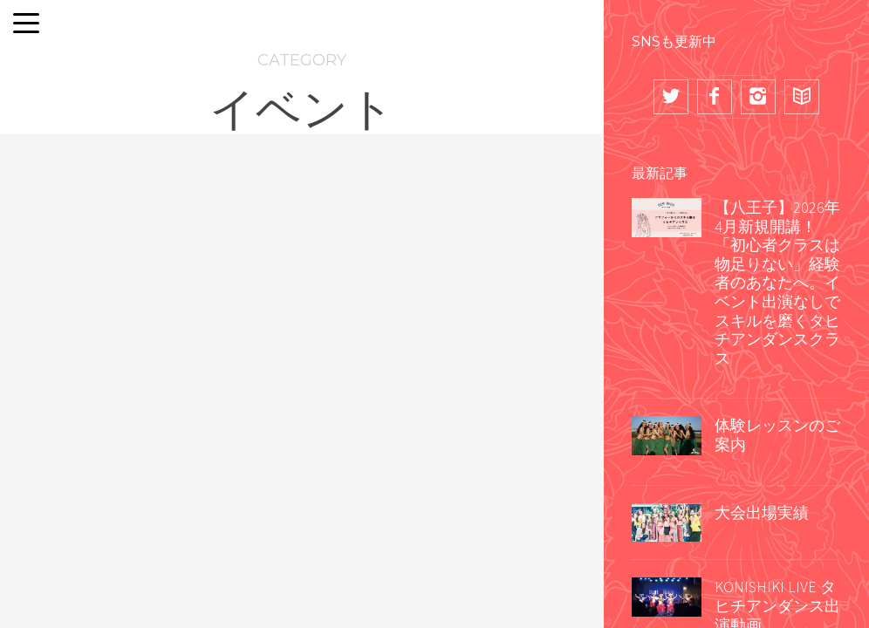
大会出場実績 (762, 512)
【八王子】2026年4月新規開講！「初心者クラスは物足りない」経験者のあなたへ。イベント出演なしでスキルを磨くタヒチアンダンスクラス (777, 282)
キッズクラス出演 (504, 307)
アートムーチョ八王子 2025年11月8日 (499, 457)
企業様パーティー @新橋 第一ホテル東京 (302, 457)
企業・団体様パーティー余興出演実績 (91, 396)
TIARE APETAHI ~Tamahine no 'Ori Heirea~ (76, 307)
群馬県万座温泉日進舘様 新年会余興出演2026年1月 (99, 501)
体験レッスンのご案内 (777, 434)
